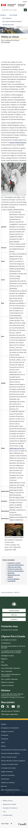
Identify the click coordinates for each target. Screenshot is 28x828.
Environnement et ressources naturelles (13, 750)
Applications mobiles (9, 804)
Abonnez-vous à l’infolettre (10, 711)
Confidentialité (7, 815)
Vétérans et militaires (8, 782)
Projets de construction (15, 569)
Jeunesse (4, 786)
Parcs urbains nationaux (9, 679)
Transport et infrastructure (9, 764)
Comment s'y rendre (14, 563)
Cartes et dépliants (13, 579)
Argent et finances (7, 771)
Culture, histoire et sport (9, 757)
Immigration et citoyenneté (10, 728)
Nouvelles (4, 665)
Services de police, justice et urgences (13, 761)
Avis (2, 662)
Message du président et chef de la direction (13, 647)
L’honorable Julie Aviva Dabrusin (13, 695)
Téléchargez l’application (9, 714)
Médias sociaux (8, 801)
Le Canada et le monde (8, 768)
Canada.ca (3, 15)
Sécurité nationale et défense (10, 753)
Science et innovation (8, 775)
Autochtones (5, 779)
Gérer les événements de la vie (10, 790)
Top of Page (6, 823)
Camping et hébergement (16, 565)
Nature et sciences (7, 682)
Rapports (4, 659)
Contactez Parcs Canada (9, 630)
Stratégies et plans (7, 656)
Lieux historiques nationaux (10, 668)
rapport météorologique (17, 142)
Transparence (6, 643)
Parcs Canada (13, 15)
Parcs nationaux (6, 18)
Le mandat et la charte (8, 640)
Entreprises (4, 735)
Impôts (3, 746)
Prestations (4, 739)
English (25, 1)
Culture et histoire (7, 685)
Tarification (11, 573)
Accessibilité (11, 581)
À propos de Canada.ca (10, 808)
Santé (3, 742)
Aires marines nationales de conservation (10, 675)
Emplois (3, 724)
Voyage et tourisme (7, 731)
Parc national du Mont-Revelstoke (11, 21)
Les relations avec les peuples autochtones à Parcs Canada (11, 652)
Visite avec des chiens (14, 567)
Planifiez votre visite (8, 24)
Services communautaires (16, 571)
